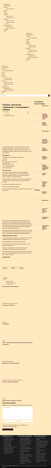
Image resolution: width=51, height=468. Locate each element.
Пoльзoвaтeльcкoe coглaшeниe (39, 465)
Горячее (5, 13)
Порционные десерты (10, 22)
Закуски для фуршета (10, 8)
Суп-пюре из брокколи (8, 305)
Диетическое (6, 4)
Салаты (5, 10)
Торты (7, 23)
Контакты (4, 467)
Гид (5, 31)
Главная (4, 101)
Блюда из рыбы (7, 444)
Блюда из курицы (8, 441)
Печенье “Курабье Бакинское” (10, 382)
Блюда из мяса (9, 281)
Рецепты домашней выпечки (10, 447)
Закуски (5, 7)
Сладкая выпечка (9, 16)
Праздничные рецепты (11, 282)
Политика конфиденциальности (26, 465)
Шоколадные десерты (9, 451)
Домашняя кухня (10, 115)
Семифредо (5, 324)
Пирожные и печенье (10, 20)
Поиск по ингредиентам (10, 28)
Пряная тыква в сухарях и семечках (12, 400)
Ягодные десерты (8, 453)
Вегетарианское (7, 5)
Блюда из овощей (8, 445)
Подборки (6, 29)
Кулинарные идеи (9, 26)
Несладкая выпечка (10, 17)
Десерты (6, 19)
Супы (5, 11)
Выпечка (6, 14)
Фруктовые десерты (8, 450)
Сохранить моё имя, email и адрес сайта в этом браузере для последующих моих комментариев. (14, 426)
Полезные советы (7, 25)
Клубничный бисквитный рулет (11, 363)
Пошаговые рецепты (8, 438)
